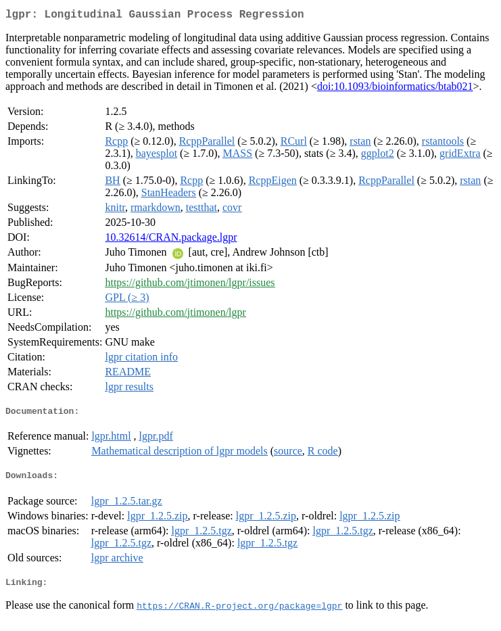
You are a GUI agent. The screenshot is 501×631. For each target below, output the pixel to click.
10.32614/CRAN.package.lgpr (171, 240)
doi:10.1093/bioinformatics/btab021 (395, 89)
